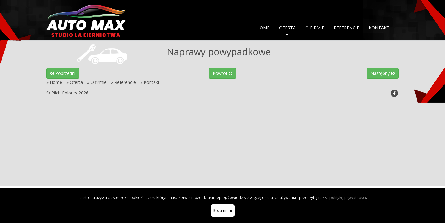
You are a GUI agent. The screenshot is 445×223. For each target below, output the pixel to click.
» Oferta (74, 82)
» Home (54, 82)
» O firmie (97, 82)
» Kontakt (149, 82)
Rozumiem (222, 210)
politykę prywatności (347, 197)
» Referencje (123, 82)
